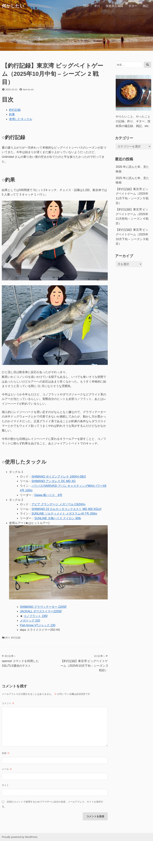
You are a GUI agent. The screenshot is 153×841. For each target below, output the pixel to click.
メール (7, 769)
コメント (8, 703)
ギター (133, 5)
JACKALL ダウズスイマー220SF (41, 611)
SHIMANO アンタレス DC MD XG (54, 481)
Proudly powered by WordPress (19, 837)
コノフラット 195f (35, 616)
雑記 (145, 5)
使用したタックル (20, 119)
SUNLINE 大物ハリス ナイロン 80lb (57, 518)
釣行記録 (15, 109)
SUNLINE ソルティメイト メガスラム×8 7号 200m (64, 513)
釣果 (12, 114)
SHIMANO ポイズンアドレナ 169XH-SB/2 (59, 476)
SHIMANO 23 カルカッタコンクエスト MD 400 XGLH (66, 509)
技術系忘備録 (114, 5)
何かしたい (13, 5)
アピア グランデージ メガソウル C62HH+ (59, 504)
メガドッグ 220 (30, 620)
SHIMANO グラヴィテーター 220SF (43, 606)
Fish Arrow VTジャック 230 (37, 625)
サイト (5, 785)
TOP (86, 5)
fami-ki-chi (28, 89)
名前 (6, 753)
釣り (97, 5)
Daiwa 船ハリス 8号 (48, 495)
